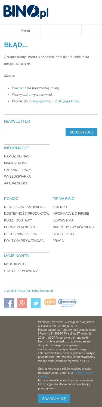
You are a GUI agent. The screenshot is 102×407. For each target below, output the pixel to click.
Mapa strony (15, 163)
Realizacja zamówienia (25, 207)
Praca (58, 241)
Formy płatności (19, 227)
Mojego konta (68, 101)
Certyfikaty (63, 234)
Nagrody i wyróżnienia (73, 227)
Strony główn (39, 101)
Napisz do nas (16, 156)
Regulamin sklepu (20, 234)
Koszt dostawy (18, 220)
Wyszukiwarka (17, 176)
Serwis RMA (62, 220)
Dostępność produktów (27, 213)
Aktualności (15, 183)
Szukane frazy (17, 170)
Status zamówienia (21, 271)
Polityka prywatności (24, 241)
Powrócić (19, 88)
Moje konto (15, 264)
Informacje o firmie (70, 213)
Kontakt (60, 207)
